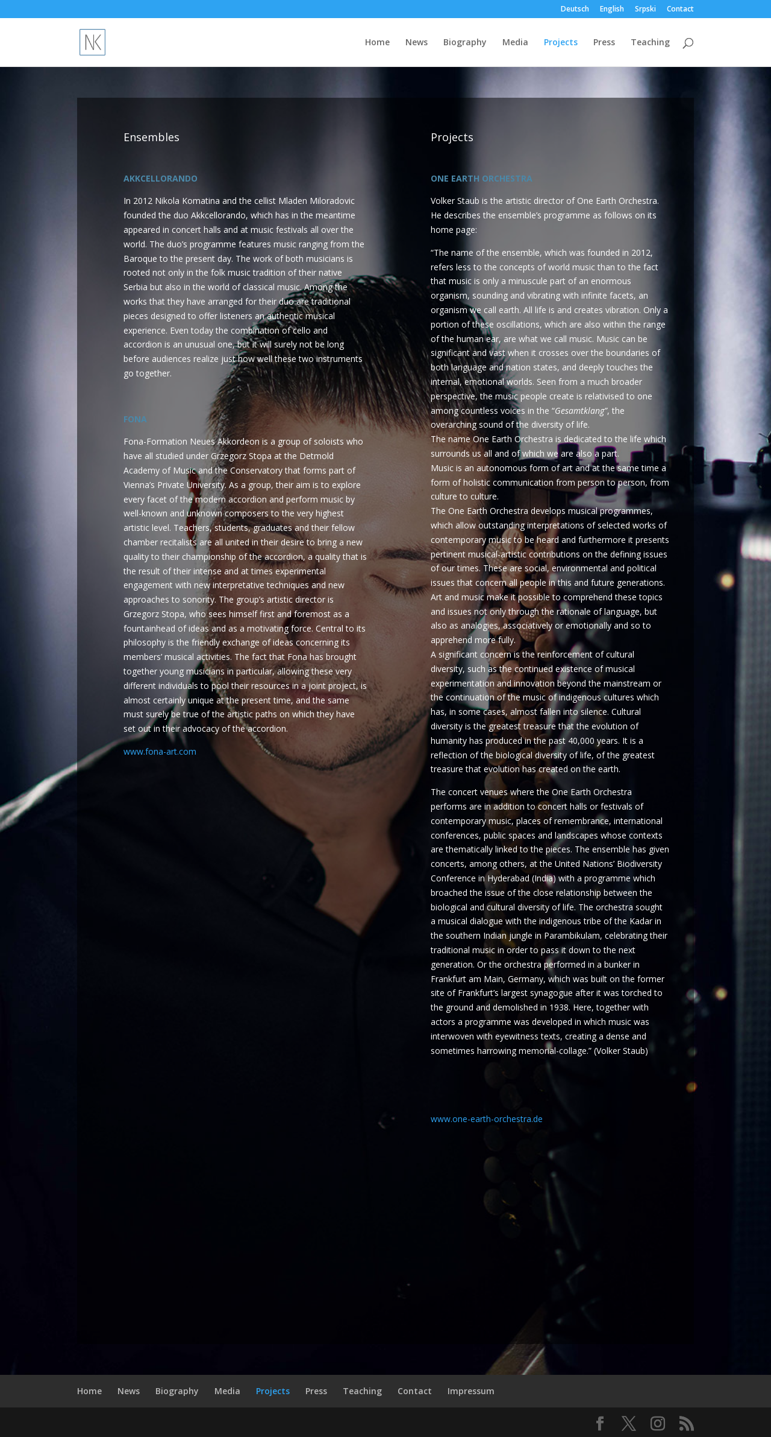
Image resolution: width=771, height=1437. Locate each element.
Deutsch (575, 9)
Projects (561, 43)
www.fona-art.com (159, 751)
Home (377, 43)
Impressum (471, 1391)
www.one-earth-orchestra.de (487, 1119)
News (416, 43)
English (612, 9)
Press (604, 43)
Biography (465, 43)
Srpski (645, 9)
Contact (680, 9)
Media (515, 43)
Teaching (650, 43)
